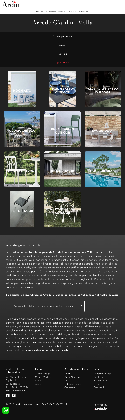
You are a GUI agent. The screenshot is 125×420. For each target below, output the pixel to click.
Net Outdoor (22, 211)
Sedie (38, 384)
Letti (66, 380)
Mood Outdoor (103, 171)
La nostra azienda (102, 373)
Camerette (69, 387)
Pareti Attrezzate (72, 377)
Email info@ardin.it (15, 390)
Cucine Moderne (43, 377)
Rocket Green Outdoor (62, 130)
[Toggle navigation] (120, 4)
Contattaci (99, 387)
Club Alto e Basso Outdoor (103, 90)
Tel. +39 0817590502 (17, 387)
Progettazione (101, 380)
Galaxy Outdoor (22, 171)
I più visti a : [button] (62, 62)
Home (38, 11)
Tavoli (38, 380)
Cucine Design (42, 373)
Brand (97, 384)
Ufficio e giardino (49, 11)
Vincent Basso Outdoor (62, 211)
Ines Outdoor (62, 171)
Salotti (67, 373)
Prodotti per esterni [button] (62, 36)
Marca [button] (62, 45)
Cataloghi (98, 377)
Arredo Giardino (64, 11)
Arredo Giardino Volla (81, 11)
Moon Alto (22, 90)
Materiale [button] (62, 54)
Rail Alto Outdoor (22, 131)
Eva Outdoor (103, 131)
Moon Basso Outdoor (62, 90)
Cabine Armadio (72, 384)
